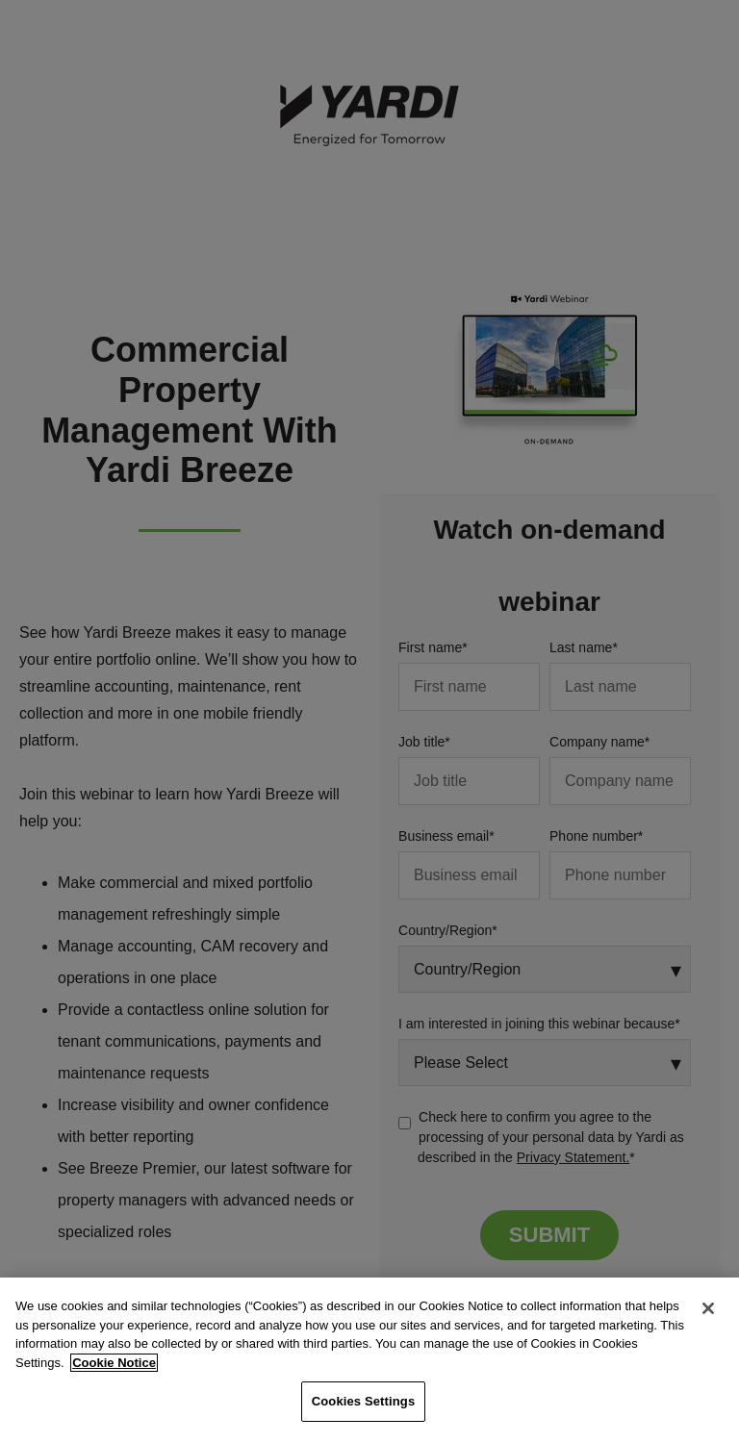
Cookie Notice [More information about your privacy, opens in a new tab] (114, 1362)
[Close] (708, 1308)
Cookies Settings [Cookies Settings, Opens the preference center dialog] (364, 1401)
